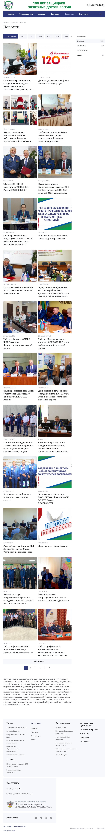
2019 (66, 36)
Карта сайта (101, 828)
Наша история (60, 727)
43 (44, 668)
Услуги (9, 723)
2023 (31, 36)
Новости (34, 729)
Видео (33, 739)
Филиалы (84, 738)
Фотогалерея (36, 736)
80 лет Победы (60, 755)
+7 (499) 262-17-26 (94, 5)
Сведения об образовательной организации (12, 749)
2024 (23, 36)
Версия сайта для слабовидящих (14, 826)
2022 (40, 36)
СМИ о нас (34, 732)
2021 (48, 36)
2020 (57, 36)
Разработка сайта (9, 830)
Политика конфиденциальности (81, 828)
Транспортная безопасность (16, 727)
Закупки (10, 759)
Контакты (84, 742)
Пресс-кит (36, 723)
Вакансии (84, 734)
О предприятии (62, 723)
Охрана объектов (12, 731)
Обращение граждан (89, 729)
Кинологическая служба (15, 755)
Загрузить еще (37, 661)
